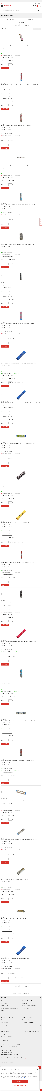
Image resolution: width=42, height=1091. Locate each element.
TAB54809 (3, 43)
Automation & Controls (7, 1017)
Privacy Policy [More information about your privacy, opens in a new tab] (24, 1077)
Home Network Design (28, 1034)
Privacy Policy (4, 1005)
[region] (19, 1078)
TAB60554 (3, 83)
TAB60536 (3, 442)
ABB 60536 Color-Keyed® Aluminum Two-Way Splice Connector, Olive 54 (18, 443)
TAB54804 (3, 561)
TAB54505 (3, 680)
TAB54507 (3, 600)
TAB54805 (3, 203)
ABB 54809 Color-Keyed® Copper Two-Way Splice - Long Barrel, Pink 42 (18, 45)
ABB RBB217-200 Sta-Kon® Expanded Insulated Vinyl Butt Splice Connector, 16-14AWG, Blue (21, 403)
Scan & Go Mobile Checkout (29, 1029)
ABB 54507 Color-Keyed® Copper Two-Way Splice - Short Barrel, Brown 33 (18, 602)
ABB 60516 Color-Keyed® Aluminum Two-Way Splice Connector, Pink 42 (17, 323)
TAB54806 (3, 719)
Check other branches (7, 57)
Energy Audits (4, 1034)
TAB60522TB (4, 838)
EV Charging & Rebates (28, 1022)
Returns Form (25, 1008)
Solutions (21, 1025)
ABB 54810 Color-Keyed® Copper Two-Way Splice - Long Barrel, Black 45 (18, 483)
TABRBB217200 (4, 401)
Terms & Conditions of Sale (29, 1005)
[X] (37, 1069)
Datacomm (4, 1020)
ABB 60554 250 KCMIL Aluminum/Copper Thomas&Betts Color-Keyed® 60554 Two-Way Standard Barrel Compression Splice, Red (20, 85)
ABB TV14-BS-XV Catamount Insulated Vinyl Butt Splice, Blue (15, 958)
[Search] (21, 10)
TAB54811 (3, 759)
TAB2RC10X (3, 521)
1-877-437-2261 (5, 1)
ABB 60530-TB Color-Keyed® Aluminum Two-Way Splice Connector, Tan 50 (18, 800)
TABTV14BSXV (4, 957)
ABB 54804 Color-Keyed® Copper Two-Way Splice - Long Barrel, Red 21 (17, 562)
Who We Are (4, 1000)
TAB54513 (3, 878)
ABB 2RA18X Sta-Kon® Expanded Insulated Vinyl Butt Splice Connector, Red (18, 641)
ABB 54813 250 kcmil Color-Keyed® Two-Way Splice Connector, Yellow (17, 918)
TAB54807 (3, 163)
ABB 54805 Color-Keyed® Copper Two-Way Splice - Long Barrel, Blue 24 (18, 204)
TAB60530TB (4, 798)
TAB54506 (3, 243)
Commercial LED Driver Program (30, 1031)
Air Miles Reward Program (29, 1000)
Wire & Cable (4, 1022)
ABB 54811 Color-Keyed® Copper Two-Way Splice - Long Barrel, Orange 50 (18, 760)
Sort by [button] (30, 19)
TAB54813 (3, 917)
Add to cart (5, 68)
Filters (10, 19)
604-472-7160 (13, 1047)
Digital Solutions (5, 1029)
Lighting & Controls (27, 1017)
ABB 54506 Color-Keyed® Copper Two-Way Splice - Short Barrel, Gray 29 (18, 244)
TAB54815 (3, 124)
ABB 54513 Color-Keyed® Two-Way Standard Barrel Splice (14, 879)
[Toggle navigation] (2, 6)
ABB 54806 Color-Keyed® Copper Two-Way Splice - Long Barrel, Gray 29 (18, 720)
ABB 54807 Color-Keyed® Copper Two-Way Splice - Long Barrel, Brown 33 (18, 165)
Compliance (4, 1003)
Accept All (19, 1081)
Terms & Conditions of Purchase (9, 1008)
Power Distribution (27, 1020)
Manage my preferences (20, 1085)
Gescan (21, 997)
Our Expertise (21, 1014)
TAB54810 (3, 481)
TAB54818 (3, 282)
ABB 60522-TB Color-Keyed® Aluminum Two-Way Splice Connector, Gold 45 (19, 839)
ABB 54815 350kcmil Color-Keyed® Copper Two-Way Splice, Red (16, 125)
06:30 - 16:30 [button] (37, 3)
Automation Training (6, 1036)
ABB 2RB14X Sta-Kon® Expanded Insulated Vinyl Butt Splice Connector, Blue (18, 363)
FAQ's (2, 1010)
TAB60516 (3, 322)
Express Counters (6, 1031)
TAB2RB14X (3, 362)
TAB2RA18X (3, 640)
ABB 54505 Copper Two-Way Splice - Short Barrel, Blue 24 (14, 681)
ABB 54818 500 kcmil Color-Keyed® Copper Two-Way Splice (15, 283)
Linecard (24, 1003)
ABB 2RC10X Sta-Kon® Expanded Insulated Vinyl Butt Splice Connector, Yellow (19, 522)
